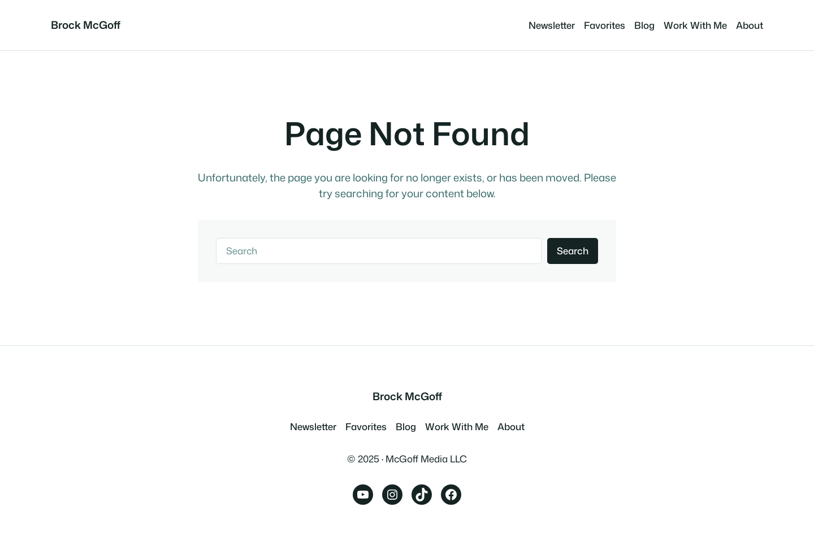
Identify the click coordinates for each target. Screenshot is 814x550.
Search (572, 250)
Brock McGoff (85, 25)
